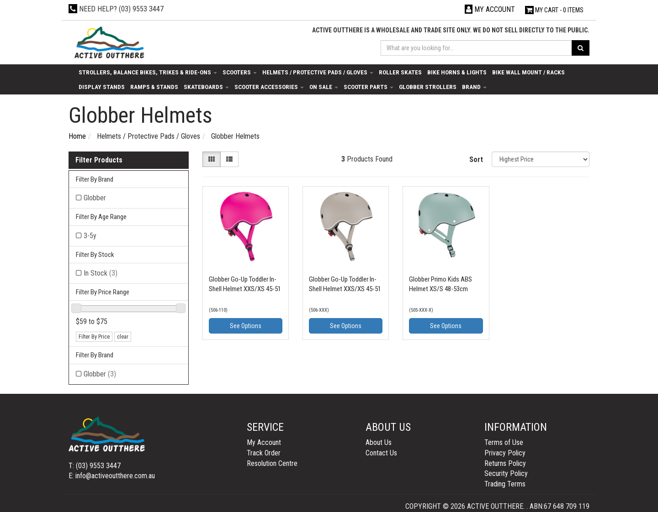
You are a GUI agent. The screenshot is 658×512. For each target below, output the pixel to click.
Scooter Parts (368, 86)
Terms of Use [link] (503, 442)
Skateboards (206, 86)
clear (122, 337)
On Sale (323, 86)
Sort (476, 159)
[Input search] (477, 48)
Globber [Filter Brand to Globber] (95, 197)
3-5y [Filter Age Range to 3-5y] (90, 235)
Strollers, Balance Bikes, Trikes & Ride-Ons (148, 72)
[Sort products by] (540, 159)
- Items (554, 10)
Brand (474, 86)
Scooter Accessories (269, 86)
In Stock (100, 273)
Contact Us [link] (381, 453)
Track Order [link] (264, 453)
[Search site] (580, 48)
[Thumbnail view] (211, 159)
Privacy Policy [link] (504, 453)
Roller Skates (400, 72)
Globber (100, 374)
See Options (245, 325)
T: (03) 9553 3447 (95, 465)
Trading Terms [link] (504, 484)
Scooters (240, 72)
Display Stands (102, 86)
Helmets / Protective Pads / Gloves (317, 72)
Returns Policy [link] (505, 463)
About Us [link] (379, 442)
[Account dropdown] (490, 9)
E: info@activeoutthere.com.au (112, 475)
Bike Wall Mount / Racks (528, 72)
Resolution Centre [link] (272, 463)
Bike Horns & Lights (457, 72)
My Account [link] (264, 442)
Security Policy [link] (506, 473)
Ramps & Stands (154, 86)
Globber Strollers (427, 86)
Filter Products (98, 160)
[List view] (229, 159)
